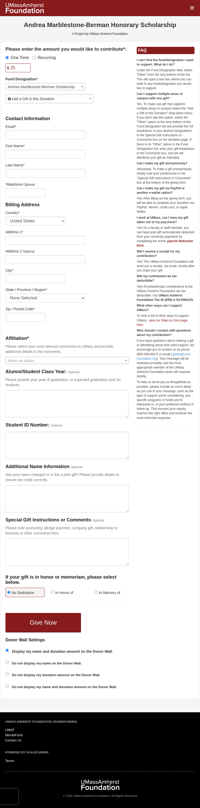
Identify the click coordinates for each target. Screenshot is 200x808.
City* (9, 270)
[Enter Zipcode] (25, 317)
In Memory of (107, 593)
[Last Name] (45, 173)
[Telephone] (25, 192)
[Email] (45, 135)
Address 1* (14, 232)
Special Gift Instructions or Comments (48, 520)
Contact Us (13, 740)
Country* (12, 213)
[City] (35, 278)
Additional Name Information (37, 466)
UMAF (10, 730)
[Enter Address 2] (45, 259)
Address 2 (13, 251)
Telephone (13, 184)
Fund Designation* (21, 79)
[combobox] (45, 86)
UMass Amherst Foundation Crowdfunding (41, 721)
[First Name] (45, 154)
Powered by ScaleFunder (26, 752)
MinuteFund (14, 735)
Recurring (44, 57)
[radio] (23, 593)
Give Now (43, 622)
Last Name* (14, 165)
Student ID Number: (27, 425)
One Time (17, 57)
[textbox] (49, 99)
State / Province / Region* (26, 290)
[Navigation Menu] (192, 8)
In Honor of (62, 593)
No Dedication (20, 593)
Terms (9, 761)
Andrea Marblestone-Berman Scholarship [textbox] (41, 87)
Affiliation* (17, 338)
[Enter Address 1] (45, 240)
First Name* (15, 146)
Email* (10, 127)
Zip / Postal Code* (20, 309)
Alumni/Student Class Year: (36, 371)
